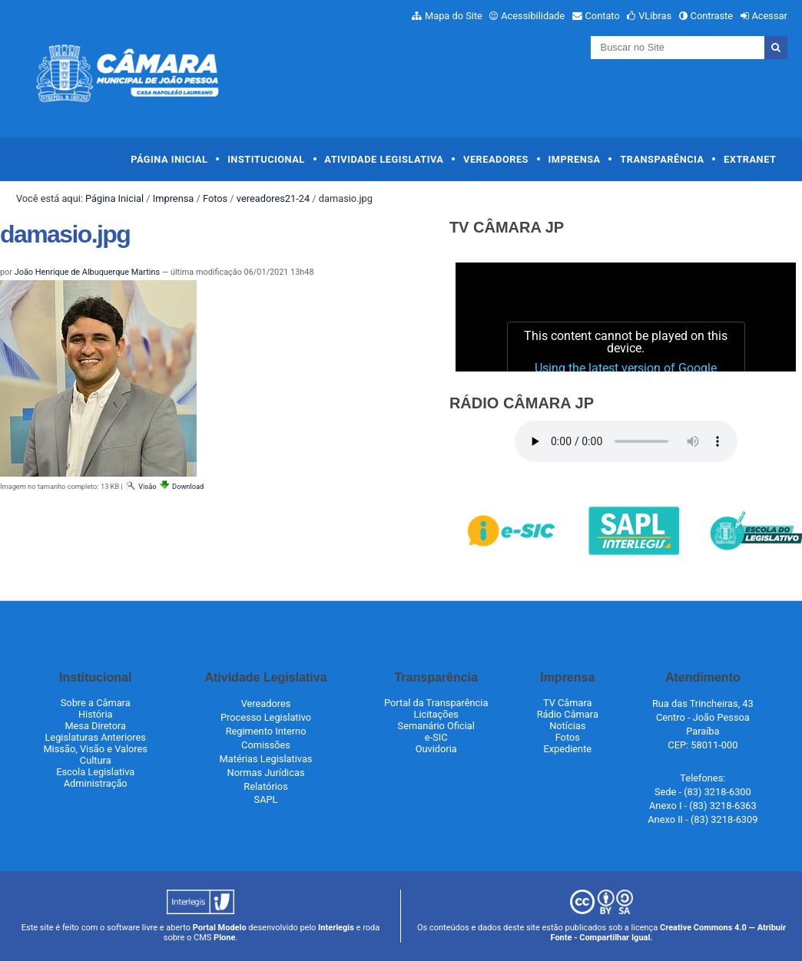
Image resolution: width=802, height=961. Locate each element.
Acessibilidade (533, 15)
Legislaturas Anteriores (95, 737)
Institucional (266, 159)
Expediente (567, 749)
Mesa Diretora (95, 725)
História (95, 714)
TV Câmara (567, 702)
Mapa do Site (453, 15)
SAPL (266, 799)
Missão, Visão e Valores (95, 749)
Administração (96, 783)
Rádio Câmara (567, 714)
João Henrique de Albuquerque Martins (87, 272)
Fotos (215, 198)
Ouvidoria (436, 749)
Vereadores (496, 159)
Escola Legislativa (95, 772)
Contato (602, 15)
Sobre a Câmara (96, 702)
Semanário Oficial (436, 725)
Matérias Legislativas (266, 759)
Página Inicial (169, 159)
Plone (224, 938)
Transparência (662, 159)
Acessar (769, 15)
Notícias (567, 725)
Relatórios (265, 786)
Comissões (265, 745)
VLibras (654, 15)
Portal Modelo (220, 928)
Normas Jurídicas (266, 772)
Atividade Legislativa (383, 159)
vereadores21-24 (273, 198)
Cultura (95, 760)
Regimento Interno (266, 731)
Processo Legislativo (265, 717)
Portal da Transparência (436, 702)
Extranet (750, 159)
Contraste (712, 15)
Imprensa (574, 159)
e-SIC (436, 737)
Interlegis (336, 928)
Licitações (436, 714)
